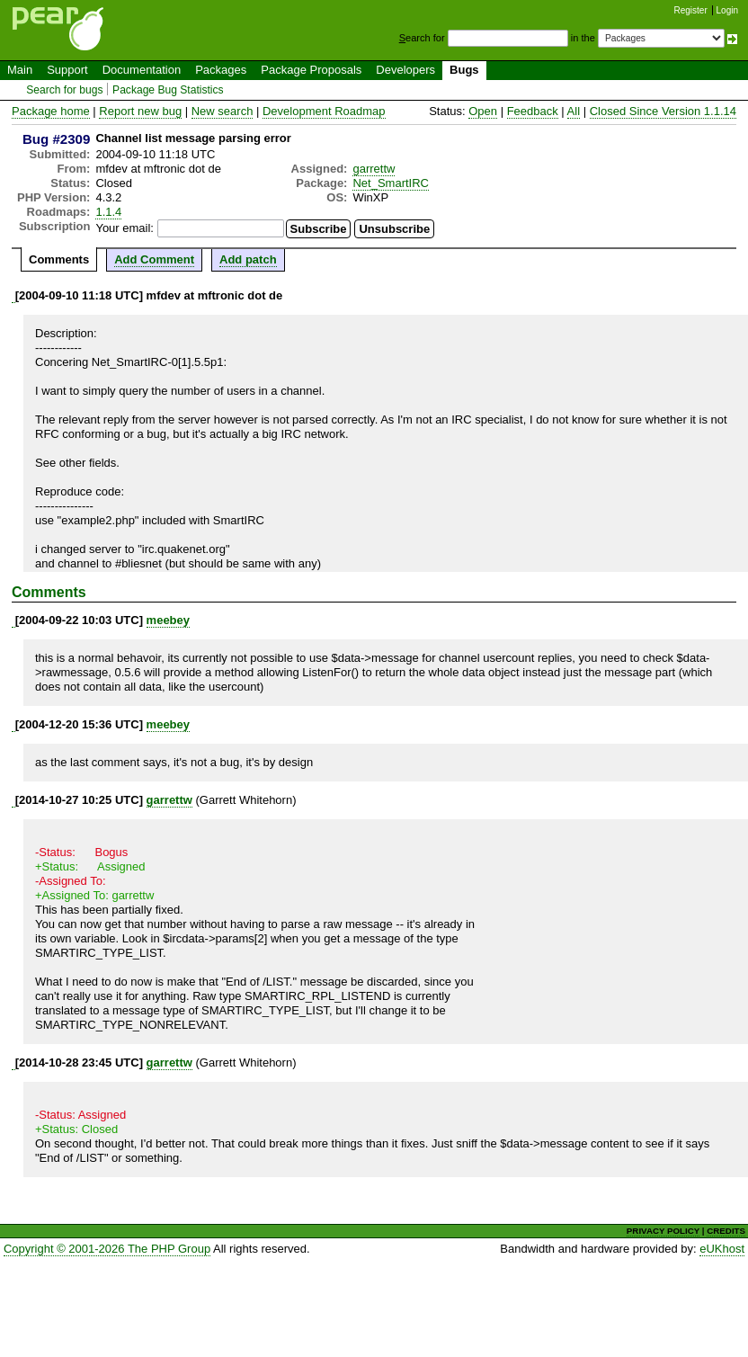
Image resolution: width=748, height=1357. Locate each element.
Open (482, 111)
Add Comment (154, 259)
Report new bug (140, 111)
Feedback (532, 111)
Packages (220, 69)
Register (691, 10)
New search (222, 111)
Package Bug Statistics (168, 90)
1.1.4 (108, 212)
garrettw (373, 168)
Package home (51, 111)
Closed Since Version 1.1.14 (663, 111)
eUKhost (721, 1248)
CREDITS (726, 1231)
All (573, 111)
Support (67, 69)
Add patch (248, 259)
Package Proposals (311, 69)
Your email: (124, 228)
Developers (405, 69)
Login (727, 10)
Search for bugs (64, 90)
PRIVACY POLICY (663, 1231)
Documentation (141, 69)
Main (19, 69)
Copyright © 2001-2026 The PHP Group (107, 1248)
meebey (168, 620)
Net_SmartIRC (390, 183)
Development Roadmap (324, 111)
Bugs (464, 69)
